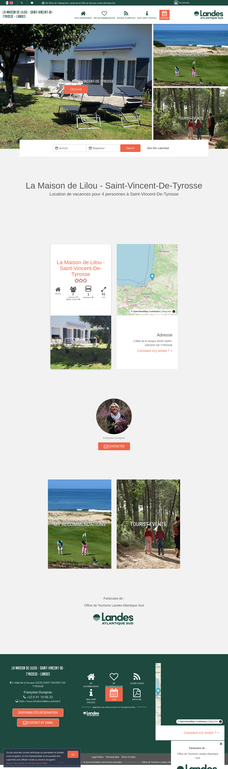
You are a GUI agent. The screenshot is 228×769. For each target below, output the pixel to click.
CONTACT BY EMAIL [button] (38, 726)
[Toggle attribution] (174, 312)
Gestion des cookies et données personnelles (27, 763)
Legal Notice (97, 761)
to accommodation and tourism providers (103, 766)
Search (130, 148)
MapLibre (166, 312)
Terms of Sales (128, 761)
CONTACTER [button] (114, 448)
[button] (158, 149)
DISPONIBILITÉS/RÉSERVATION (38, 715)
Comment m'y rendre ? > (154, 352)
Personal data (112, 761)
